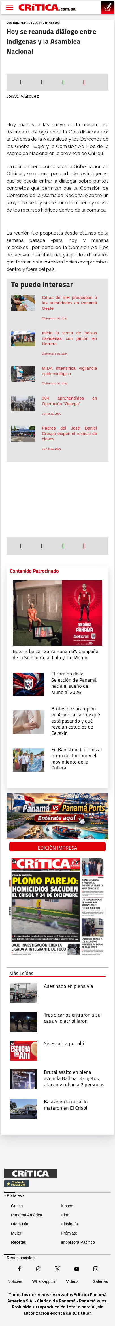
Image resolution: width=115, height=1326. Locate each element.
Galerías (100, 1281)
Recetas (18, 1242)
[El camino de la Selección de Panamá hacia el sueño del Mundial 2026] (28, 684)
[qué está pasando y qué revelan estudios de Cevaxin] (28, 721)
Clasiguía (69, 1224)
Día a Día (19, 1224)
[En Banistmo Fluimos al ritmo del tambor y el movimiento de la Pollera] (28, 759)
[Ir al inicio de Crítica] (47, 7)
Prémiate (69, 1233)
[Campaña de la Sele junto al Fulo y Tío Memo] (57, 612)
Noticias (15, 1281)
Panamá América (26, 1215)
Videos (72, 1281)
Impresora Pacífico (78, 1242)
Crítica (17, 1206)
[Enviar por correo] (84, 82)
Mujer (16, 1233)
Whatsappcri (43, 1281)
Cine (65, 1215)
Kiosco (67, 1206)
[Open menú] (9, 7)
